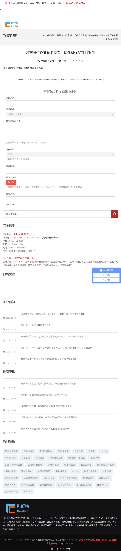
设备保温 (25, 465)
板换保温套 (61, 478)
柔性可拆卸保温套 (13, 472)
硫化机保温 (29, 67)
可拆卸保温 (10, 465)
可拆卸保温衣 (46, 458)
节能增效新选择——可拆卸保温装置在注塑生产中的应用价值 (49, 424)
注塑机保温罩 (44, 478)
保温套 (91, 458)
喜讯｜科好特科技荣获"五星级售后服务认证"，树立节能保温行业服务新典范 (56, 355)
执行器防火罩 (64, 492)
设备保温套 (28, 458)
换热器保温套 (90, 478)
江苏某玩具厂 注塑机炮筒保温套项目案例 (85, 79)
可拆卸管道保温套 (68, 485)
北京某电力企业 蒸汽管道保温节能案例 (41, 79)
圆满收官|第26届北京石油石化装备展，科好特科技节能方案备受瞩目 (53, 321)
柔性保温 (78, 458)
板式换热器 (10, 492)
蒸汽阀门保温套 (35, 472)
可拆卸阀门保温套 (76, 465)
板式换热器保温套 (105, 472)
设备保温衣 (69, 472)
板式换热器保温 (83, 492)
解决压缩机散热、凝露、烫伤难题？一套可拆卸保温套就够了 (49, 390)
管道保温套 (88, 485)
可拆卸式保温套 (30, 485)
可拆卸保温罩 (11, 485)
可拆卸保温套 (11, 458)
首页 (59, 35)
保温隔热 (95, 465)
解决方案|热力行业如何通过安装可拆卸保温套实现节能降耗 (48, 366)
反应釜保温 (10, 478)
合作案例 (67, 35)
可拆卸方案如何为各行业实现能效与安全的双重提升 (45, 402)
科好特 (104, 458)
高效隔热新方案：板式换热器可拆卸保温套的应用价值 (46, 413)
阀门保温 (40, 465)
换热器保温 (86, 472)
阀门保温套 (63, 458)
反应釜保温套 (11, 498)
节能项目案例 (80, 35)
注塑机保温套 (56, 465)
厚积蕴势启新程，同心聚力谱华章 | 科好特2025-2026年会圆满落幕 (52, 343)
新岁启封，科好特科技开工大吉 (36, 332)
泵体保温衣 (26, 478)
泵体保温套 (53, 472)
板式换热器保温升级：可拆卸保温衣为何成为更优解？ (46, 436)
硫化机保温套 (46, 492)
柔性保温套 (104, 485)
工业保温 (27, 498)
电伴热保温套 (27, 492)
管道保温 (106, 478)
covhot (75, 478)
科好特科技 (102, 492)
